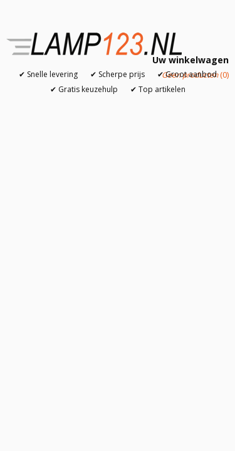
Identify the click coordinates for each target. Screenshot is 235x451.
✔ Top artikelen (157, 89)
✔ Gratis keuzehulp (84, 89)
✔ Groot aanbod (187, 74)
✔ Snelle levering (48, 74)
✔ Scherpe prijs (117, 74)
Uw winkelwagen (190, 60)
